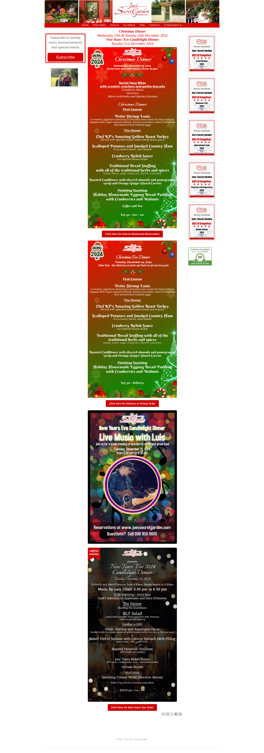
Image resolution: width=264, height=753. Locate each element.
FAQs (142, 25)
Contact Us (154, 25)
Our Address (129, 25)
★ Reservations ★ (173, 25)
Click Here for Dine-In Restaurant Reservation (132, 234)
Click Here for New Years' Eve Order (132, 707)
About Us (114, 25)
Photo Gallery (99, 25)
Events (85, 25)
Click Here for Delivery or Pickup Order (132, 403)
